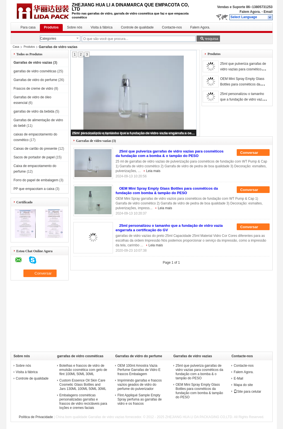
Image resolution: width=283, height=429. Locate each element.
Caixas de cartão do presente (35, 149)
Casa (16, 46)
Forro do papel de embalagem (36, 180)
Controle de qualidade (137, 27)
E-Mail (238, 378)
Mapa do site (243, 385)
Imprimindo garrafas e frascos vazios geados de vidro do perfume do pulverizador (139, 384)
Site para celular (247, 392)
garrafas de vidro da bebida (34, 111)
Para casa (28, 27)
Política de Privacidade (36, 417)
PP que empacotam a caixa (34, 189)
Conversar (253, 153)
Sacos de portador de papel (34, 157)
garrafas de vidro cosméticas (35, 71)
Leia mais (153, 171)
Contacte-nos (172, 27)
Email (267, 12)
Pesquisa (210, 39)
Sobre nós (74, 27)
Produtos (51, 27)
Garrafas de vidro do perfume (35, 80)
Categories (48, 38)
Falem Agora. (250, 12)
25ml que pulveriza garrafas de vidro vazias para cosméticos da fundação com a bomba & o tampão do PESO (170, 153)
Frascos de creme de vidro (33, 88)
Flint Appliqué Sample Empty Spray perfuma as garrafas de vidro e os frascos (139, 399)
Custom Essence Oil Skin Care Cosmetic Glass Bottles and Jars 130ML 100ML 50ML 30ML (82, 384)
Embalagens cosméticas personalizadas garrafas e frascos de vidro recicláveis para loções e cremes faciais (83, 401)
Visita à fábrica (102, 27)
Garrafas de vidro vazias (33, 63)
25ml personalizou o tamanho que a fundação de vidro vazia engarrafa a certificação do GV (133, 133)
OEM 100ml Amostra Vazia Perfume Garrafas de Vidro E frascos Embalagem (139, 370)
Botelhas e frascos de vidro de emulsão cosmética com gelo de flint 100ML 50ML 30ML (83, 370)
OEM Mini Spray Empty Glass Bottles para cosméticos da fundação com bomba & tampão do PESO (167, 190)
